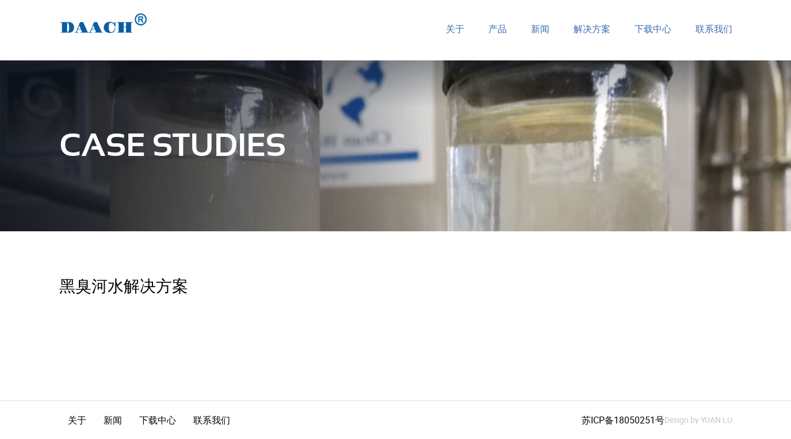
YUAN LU (716, 419)
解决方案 (592, 29)
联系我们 (714, 29)
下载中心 (653, 29)
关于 (455, 29)
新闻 (540, 29)
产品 (497, 29)
